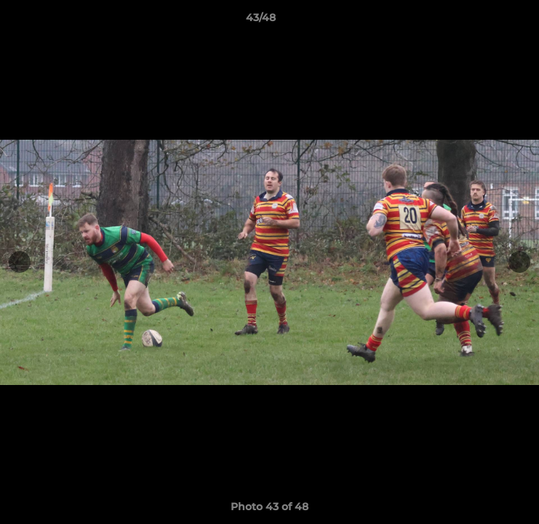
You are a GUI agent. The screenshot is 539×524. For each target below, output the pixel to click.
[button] (486, 21)
